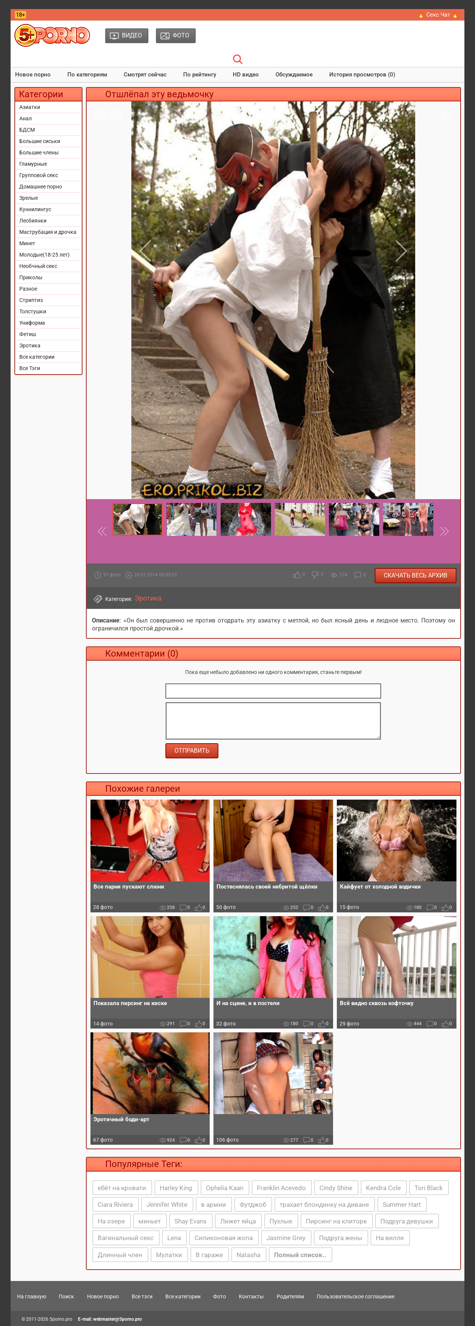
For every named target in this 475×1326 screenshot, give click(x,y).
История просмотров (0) (362, 74)
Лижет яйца (238, 1221)
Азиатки (29, 107)
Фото (219, 1296)
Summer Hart (402, 1204)
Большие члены (39, 152)
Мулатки (169, 1255)
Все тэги (142, 1296)
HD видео (246, 74)
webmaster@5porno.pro (117, 1319)
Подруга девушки (406, 1221)
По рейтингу (199, 74)
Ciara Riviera (115, 1204)
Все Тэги (29, 368)
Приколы (30, 277)
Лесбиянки (33, 221)
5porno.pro (61, 1319)
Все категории (37, 357)
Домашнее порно (40, 187)
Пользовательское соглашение (355, 1296)
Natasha (248, 1255)
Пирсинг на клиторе (336, 1221)
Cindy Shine (335, 1188)
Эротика (29, 345)
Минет (27, 243)
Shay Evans (190, 1221)
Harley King (176, 1188)
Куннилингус (35, 209)
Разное (28, 289)
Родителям (290, 1296)
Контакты (251, 1296)
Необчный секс (38, 266)
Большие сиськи (39, 141)
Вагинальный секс (126, 1238)
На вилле (390, 1238)
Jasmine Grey (285, 1238)
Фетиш (27, 334)
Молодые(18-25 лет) (44, 255)
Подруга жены (340, 1238)
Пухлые (280, 1221)
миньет (150, 1221)
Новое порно (33, 74)
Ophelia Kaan (224, 1188)
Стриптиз (31, 300)
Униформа (32, 323)
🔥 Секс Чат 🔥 (438, 14)
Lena (174, 1238)
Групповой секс (38, 175)
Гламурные (33, 164)
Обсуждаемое (294, 74)
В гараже (209, 1255)
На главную (31, 1296)
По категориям (87, 74)
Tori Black (428, 1188)
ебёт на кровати (122, 1188)
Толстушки (32, 311)
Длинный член (120, 1255)
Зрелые (28, 198)
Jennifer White (166, 1204)
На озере (111, 1221)
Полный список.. (300, 1255)
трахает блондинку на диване (324, 1204)
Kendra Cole (383, 1188)
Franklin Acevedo (281, 1188)
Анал (25, 118)
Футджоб (253, 1204)
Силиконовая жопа (224, 1238)
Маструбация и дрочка (47, 232)
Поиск (66, 1296)
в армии (213, 1204)
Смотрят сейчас (145, 74)
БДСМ (27, 130)
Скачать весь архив (415, 575)
